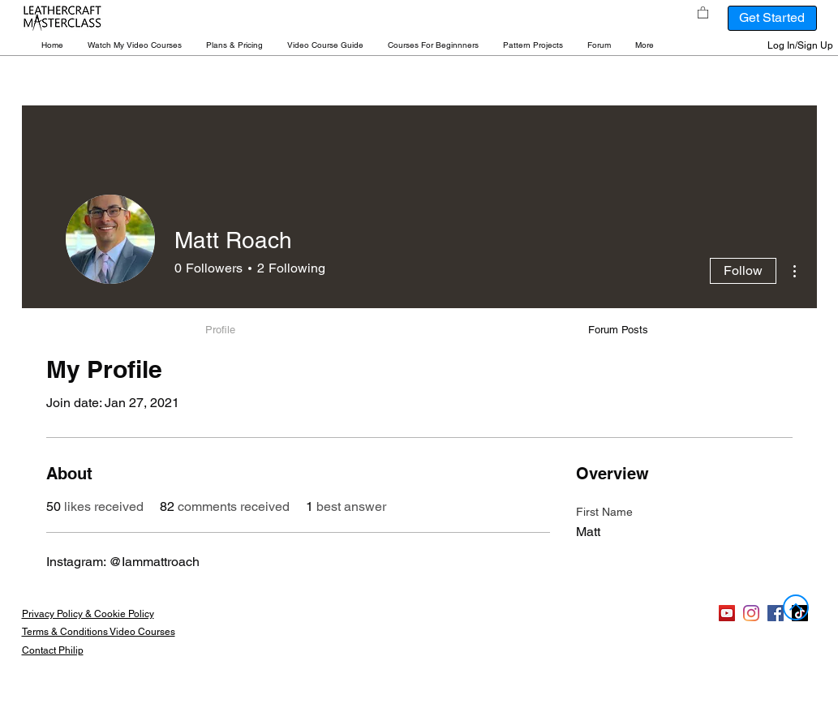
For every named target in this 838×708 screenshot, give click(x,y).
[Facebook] (775, 613)
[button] (134, 45)
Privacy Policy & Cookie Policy (88, 614)
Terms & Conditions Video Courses (98, 631)
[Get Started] (772, 18)
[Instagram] (751, 613)
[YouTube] (727, 613)
